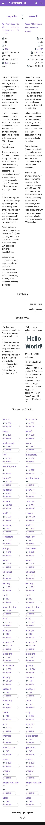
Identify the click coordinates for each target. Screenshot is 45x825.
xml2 (5, 595)
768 (6, 49)
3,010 (8, 458)
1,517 (8, 622)
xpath (18, 27)
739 (7, 716)
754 (7, 692)
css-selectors (13, 27)
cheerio (6, 501)
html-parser (8, 28)
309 (7, 528)
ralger (5, 798)
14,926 (9, 681)
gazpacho (11, 16)
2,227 (8, 728)
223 (7, 599)
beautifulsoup (9, 466)
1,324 (8, 564)
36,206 (9, 646)
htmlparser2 (8, 443)
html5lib (6, 513)
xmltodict (7, 490)
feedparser (8, 536)
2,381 (8, 587)
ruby (28, 24)
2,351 (8, 540)
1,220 (8, 517)
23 (7, 774)
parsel (5, 560)
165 (7, 801)
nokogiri (33, 16)
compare (7, 426)
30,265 (9, 505)
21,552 (9, 482)
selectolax (7, 572)
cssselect (7, 525)
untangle (7, 630)
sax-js (5, 431)
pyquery (6, 583)
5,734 (8, 493)
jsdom (6, 478)
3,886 (8, 423)
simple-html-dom (11, 782)
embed (6, 759)
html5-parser (9, 747)
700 (7, 751)
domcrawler (8, 665)
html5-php (7, 654)
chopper (6, 771)
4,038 (8, 669)
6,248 (40, 49)
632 (7, 634)
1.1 (6, 63)
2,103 (8, 763)
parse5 (6, 419)
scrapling (7, 642)
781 (7, 704)
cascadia (7, 689)
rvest (5, 618)
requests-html (9, 607)
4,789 (8, 446)
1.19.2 (37, 53)
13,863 (9, 610)
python (3, 27)
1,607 (8, 575)
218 (7, 739)
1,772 (8, 657)
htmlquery (7, 700)
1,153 (8, 435)
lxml (4, 454)
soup (5, 724)
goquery (6, 677)
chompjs (7, 736)
